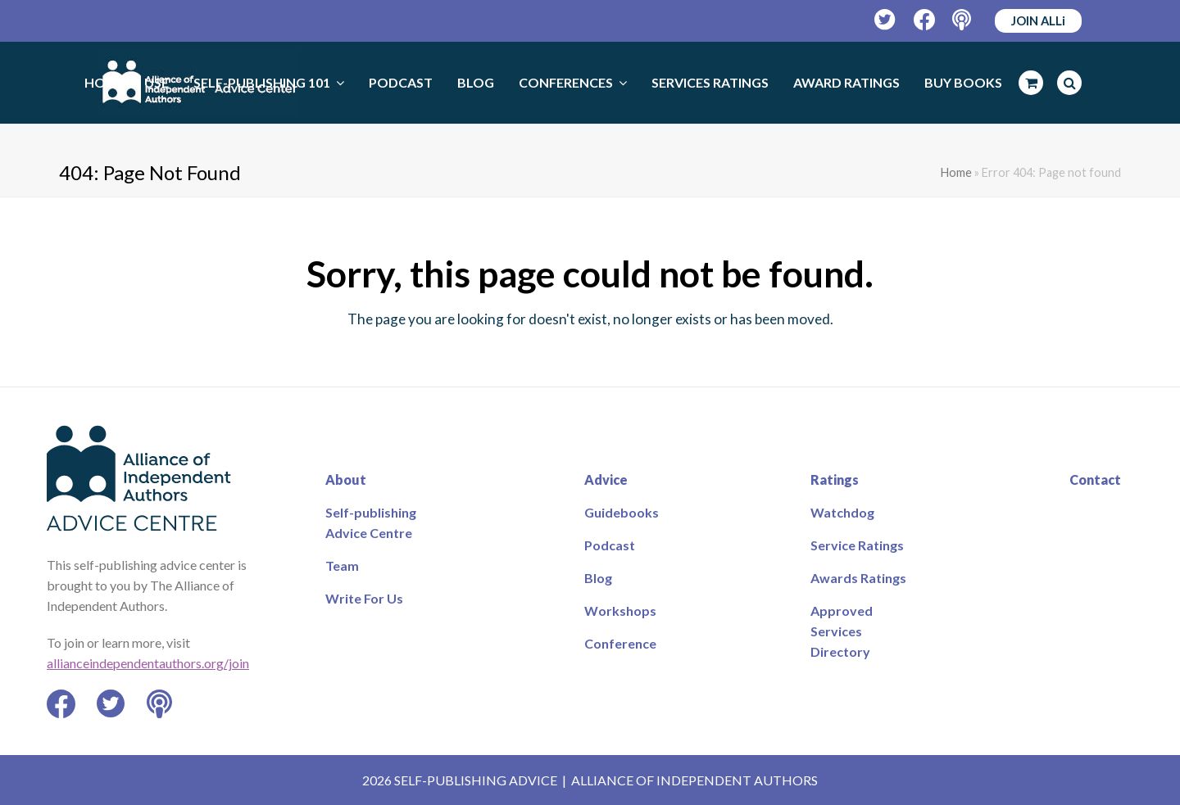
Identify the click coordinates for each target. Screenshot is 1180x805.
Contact (1095, 479)
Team (342, 565)
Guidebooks (621, 512)
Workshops (620, 610)
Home (956, 172)
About (345, 479)
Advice (606, 479)
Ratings (834, 479)
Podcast (609, 545)
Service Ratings (857, 545)
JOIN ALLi (1038, 20)
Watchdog (842, 512)
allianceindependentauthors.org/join (148, 663)
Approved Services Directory (841, 631)
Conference (620, 643)
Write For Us (364, 598)
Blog (598, 578)
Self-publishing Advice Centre (370, 522)
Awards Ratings (858, 578)
